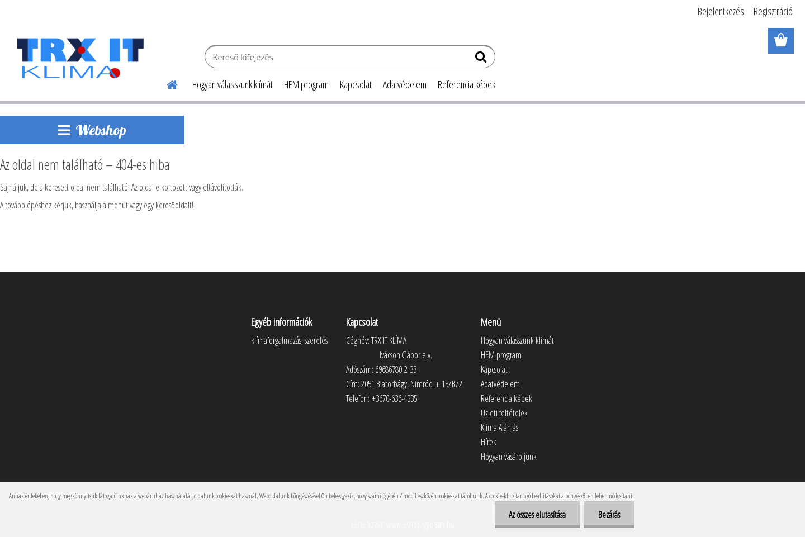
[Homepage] (165, 83)
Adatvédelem (405, 84)
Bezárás (609, 515)
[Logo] (80, 58)
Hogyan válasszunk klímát (232, 84)
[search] (482, 59)
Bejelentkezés (721, 11)
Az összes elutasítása (537, 515)
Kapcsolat (356, 84)
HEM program (306, 84)
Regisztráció (773, 11)
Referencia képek (466, 84)
